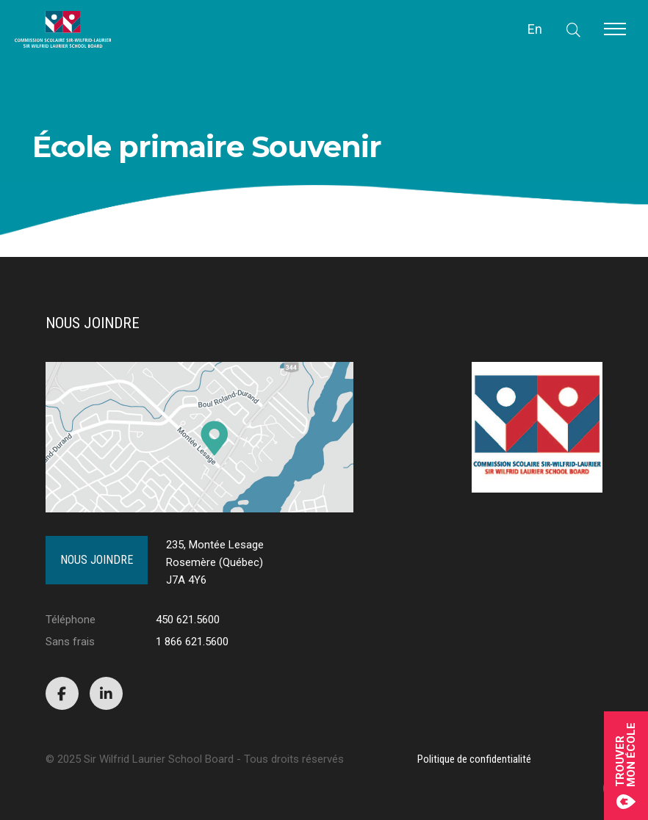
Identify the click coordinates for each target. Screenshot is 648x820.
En (535, 29)
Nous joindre (96, 560)
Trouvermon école (626, 765)
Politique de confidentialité (474, 759)
